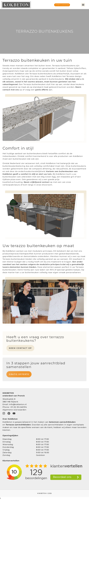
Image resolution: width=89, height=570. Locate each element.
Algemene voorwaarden (14, 410)
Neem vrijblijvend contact (37, 182)
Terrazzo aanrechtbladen (18, 425)
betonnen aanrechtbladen (62, 422)
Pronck (21, 396)
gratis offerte (41, 90)
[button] (83, 5)
